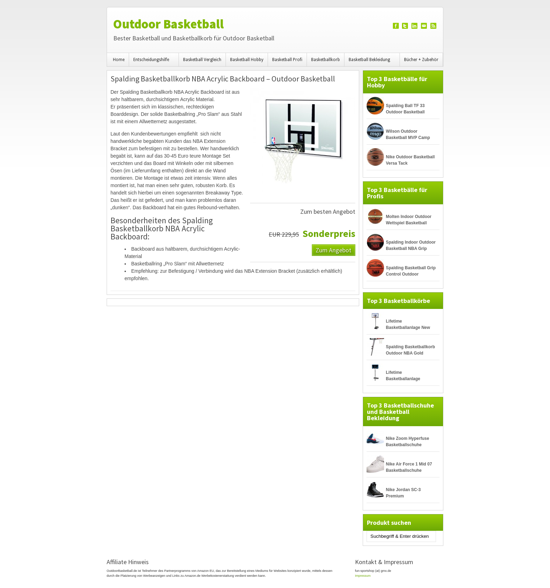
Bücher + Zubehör (421, 59)
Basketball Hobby (246, 59)
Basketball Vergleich (202, 59)
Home (119, 59)
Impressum (363, 575)
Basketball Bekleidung (370, 61)
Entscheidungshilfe (152, 61)
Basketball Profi (287, 59)
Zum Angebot (333, 250)
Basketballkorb (325, 59)
